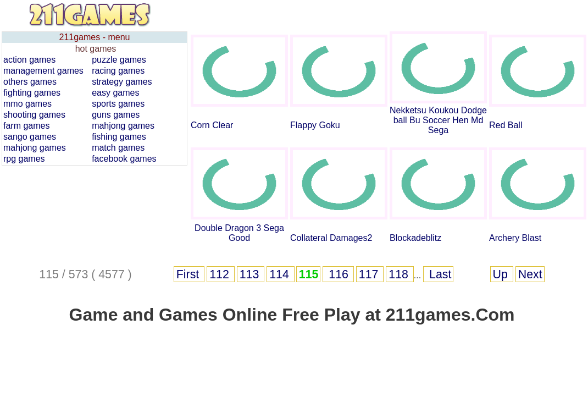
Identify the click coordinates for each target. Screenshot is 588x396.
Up (502, 274)
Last (438, 274)
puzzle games (119, 59)
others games (30, 81)
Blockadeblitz (415, 238)
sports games (118, 103)
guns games (116, 114)
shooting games (34, 114)
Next (530, 274)
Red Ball (505, 125)
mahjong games (123, 125)
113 (251, 274)
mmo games (27, 103)
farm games (26, 125)
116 (338, 274)
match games (118, 147)
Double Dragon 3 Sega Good (239, 233)
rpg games (24, 158)
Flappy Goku (315, 125)
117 (370, 274)
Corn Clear (212, 125)
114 (280, 274)
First (189, 274)
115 (309, 274)
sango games (29, 136)
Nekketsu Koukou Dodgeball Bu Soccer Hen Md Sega (438, 120)
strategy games (122, 81)
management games (43, 70)
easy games (115, 92)
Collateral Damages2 (331, 238)
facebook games (124, 158)
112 (220, 274)
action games (29, 59)
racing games (118, 70)
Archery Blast (515, 238)
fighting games (31, 92)
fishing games (119, 136)
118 (400, 274)
